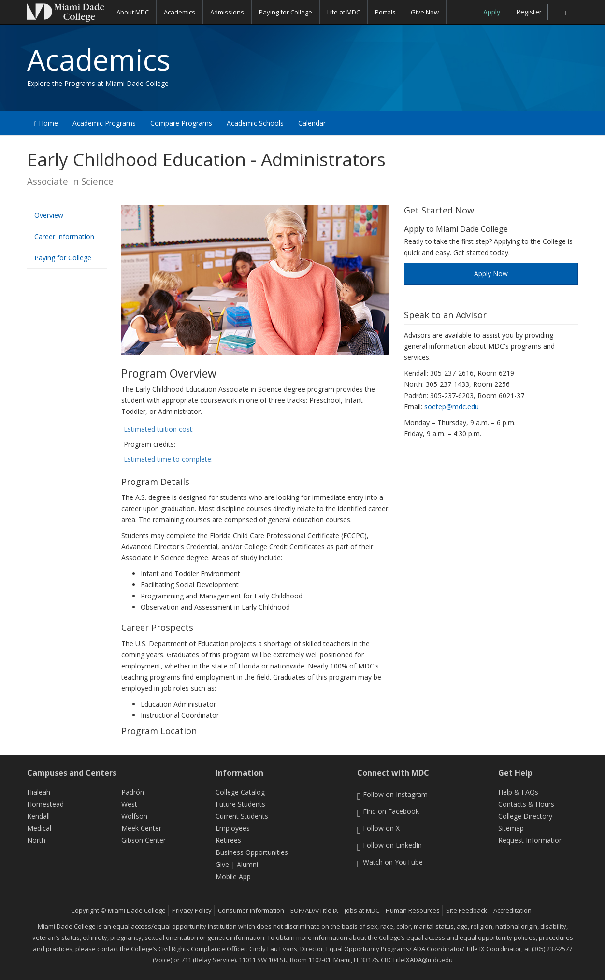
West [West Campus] (129, 804)
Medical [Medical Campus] (39, 828)
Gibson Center (143, 840)
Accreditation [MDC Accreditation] (512, 910)
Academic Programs (104, 123)
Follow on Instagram (392, 794)
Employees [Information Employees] (233, 828)
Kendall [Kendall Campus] (38, 816)
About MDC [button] (132, 12)
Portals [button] (385, 12)
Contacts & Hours (526, 804)
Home (46, 123)
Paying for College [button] (285, 12)
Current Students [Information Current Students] (242, 816)
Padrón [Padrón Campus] (132, 791)
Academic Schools (255, 123)
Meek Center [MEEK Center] (141, 828)
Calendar (312, 123)
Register (529, 11)
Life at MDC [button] (343, 12)
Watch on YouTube (390, 861)
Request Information (530, 840)
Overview (48, 215)
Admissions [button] (227, 12)
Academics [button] (179, 12)
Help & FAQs (518, 791)
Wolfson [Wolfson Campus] (134, 816)
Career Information (64, 236)
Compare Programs (181, 123)
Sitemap (511, 828)
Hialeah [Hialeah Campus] (38, 791)
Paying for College (62, 257)
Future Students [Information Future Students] (240, 804)
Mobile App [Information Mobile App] (233, 876)
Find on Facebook (388, 811)
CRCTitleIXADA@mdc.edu (417, 959)
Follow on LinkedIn (389, 845)
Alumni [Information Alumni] (247, 864)
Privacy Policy (192, 910)
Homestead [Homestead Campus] (45, 804)
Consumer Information (251, 910)
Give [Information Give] (222, 864)
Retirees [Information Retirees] (228, 840)
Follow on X (378, 828)
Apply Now (491, 273)
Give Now (425, 12)
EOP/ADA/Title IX (314, 910)
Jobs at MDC (362, 910)
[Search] (566, 12)
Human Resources (413, 910)
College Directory (525, 816)
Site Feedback (466, 910)
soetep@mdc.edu (451, 406)
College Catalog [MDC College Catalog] (240, 791)
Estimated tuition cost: (159, 429)
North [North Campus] (36, 840)
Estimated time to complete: (168, 459)
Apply (491, 11)
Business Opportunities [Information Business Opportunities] (252, 852)
